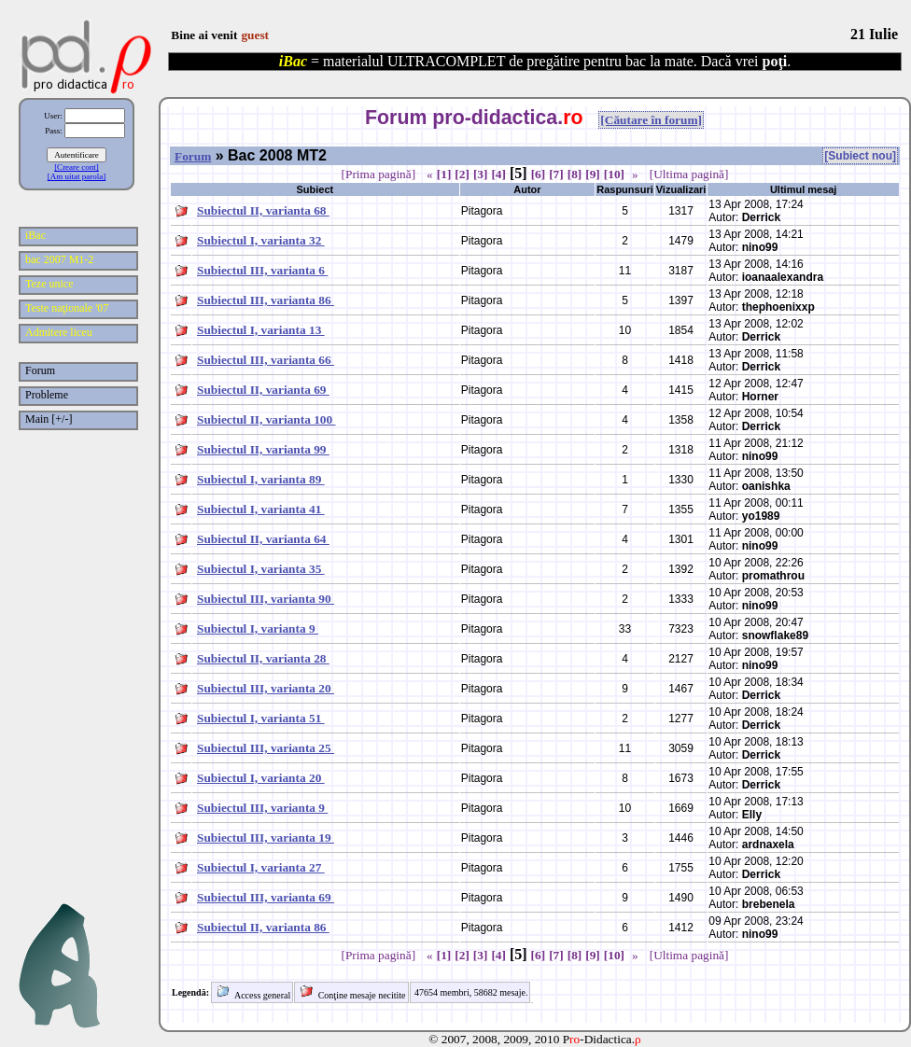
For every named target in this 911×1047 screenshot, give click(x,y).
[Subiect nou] (860, 155)
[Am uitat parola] (76, 176)
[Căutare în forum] (651, 120)
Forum (193, 156)
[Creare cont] (76, 167)
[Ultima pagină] (689, 174)
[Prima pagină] (379, 174)
